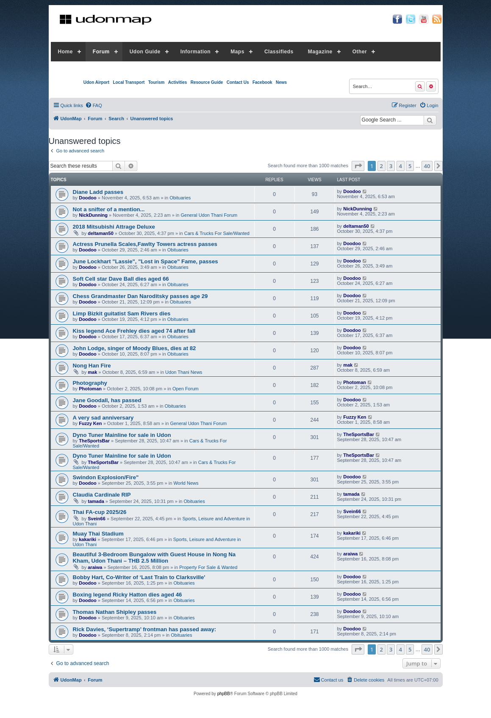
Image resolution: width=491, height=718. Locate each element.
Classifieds (279, 52)
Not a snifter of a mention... (109, 209)
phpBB (223, 693)
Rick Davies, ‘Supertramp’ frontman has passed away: (144, 629)
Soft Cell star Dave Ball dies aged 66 (121, 279)
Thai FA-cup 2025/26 (100, 512)
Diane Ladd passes (98, 192)
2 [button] (381, 166)
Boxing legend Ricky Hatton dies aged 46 (127, 594)
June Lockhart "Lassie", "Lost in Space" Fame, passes (145, 261)
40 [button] (427, 166)
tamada (96, 501)
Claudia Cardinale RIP (102, 495)
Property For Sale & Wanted (208, 567)
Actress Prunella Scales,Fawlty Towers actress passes (145, 244)
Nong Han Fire (92, 365)
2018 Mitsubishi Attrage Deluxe (114, 227)
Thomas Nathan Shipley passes (115, 612)
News (281, 82)
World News (185, 483)
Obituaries (180, 197)
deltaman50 (101, 233)
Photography (90, 383)
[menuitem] (93, 105)
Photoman (90, 388)
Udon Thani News (183, 372)
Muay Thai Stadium (98, 533)
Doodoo (88, 197)
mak (92, 372)
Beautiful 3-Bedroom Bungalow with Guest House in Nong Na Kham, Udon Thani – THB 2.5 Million (154, 557)
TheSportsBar (94, 440)
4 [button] (400, 166)
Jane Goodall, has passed (107, 400)
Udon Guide (145, 52)
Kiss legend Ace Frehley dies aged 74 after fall (134, 331)
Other (359, 52)
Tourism (156, 82)
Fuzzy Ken (90, 423)
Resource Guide (207, 82)
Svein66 (96, 518)
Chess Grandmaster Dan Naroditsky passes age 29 (140, 296)
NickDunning (93, 215)
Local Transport (128, 82)
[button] (358, 166)
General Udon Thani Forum (208, 215)
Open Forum (185, 388)
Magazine (320, 52)
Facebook (262, 82)
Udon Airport (96, 82)
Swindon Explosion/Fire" (106, 477)
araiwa (95, 567)
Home (65, 52)
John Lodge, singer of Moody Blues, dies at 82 (134, 348)
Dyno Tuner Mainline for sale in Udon (122, 435)
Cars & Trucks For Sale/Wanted (217, 233)
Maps (237, 52)
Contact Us (238, 82)
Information (195, 52)
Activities (177, 82)
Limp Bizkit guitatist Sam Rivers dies (122, 313)
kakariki (87, 539)
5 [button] (409, 166)
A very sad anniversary (103, 417)
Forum (101, 52)
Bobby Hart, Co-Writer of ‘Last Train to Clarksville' (139, 577)
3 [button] (390, 166)
